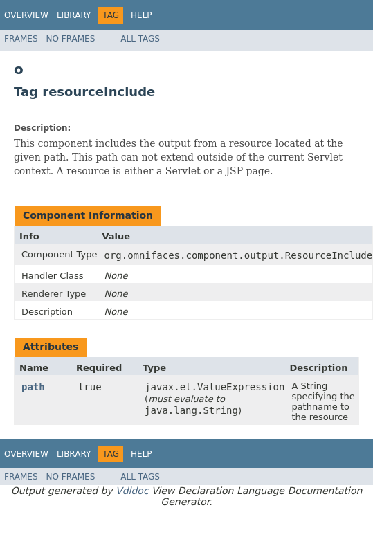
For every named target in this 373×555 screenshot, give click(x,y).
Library (74, 15)
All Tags (140, 39)
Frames (21, 39)
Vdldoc (132, 490)
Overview (26, 15)
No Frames (70, 39)
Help (141, 15)
